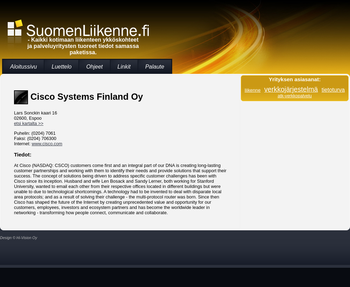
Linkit (124, 67)
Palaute (154, 67)
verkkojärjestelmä (291, 89)
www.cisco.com (47, 143)
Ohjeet (94, 67)
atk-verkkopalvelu (295, 95)
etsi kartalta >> (28, 123)
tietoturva (333, 89)
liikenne (253, 90)
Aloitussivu (23, 67)
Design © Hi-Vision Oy (18, 238)
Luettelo (61, 67)
